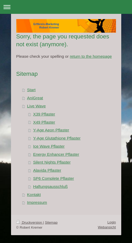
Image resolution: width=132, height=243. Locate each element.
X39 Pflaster (44, 114)
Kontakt (34, 194)
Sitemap (51, 222)
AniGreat (35, 98)
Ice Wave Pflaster (49, 146)
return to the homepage (91, 56)
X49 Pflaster (44, 122)
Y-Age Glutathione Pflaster (57, 138)
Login (111, 222)
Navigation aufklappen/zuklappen (66, 7)
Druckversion (29, 222)
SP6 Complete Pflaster (53, 178)
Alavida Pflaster (47, 170)
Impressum (37, 202)
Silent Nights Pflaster (52, 162)
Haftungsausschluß (50, 186)
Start (31, 90)
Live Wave (36, 106)
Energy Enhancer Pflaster (56, 154)
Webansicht (107, 227)
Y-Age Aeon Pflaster (51, 130)
